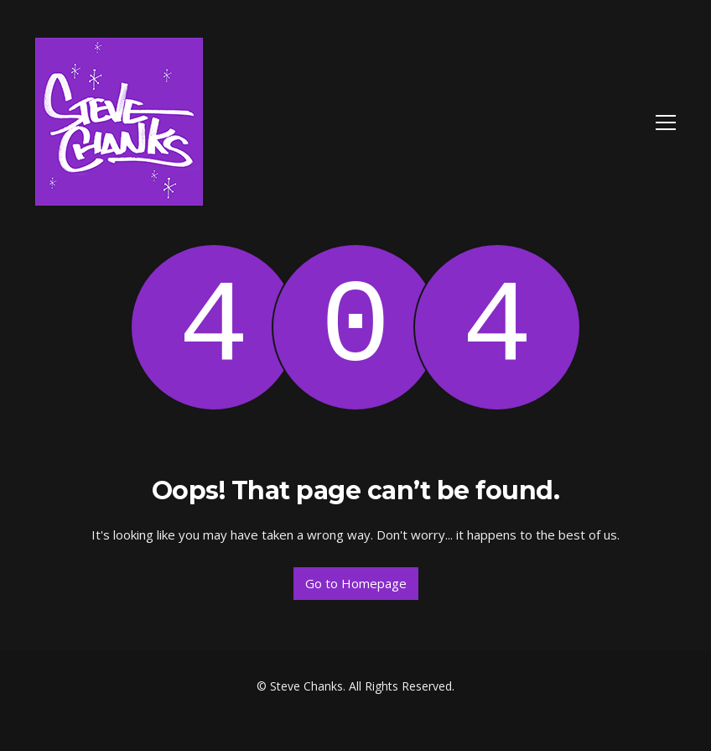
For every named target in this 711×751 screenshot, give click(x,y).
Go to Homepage (356, 583)
